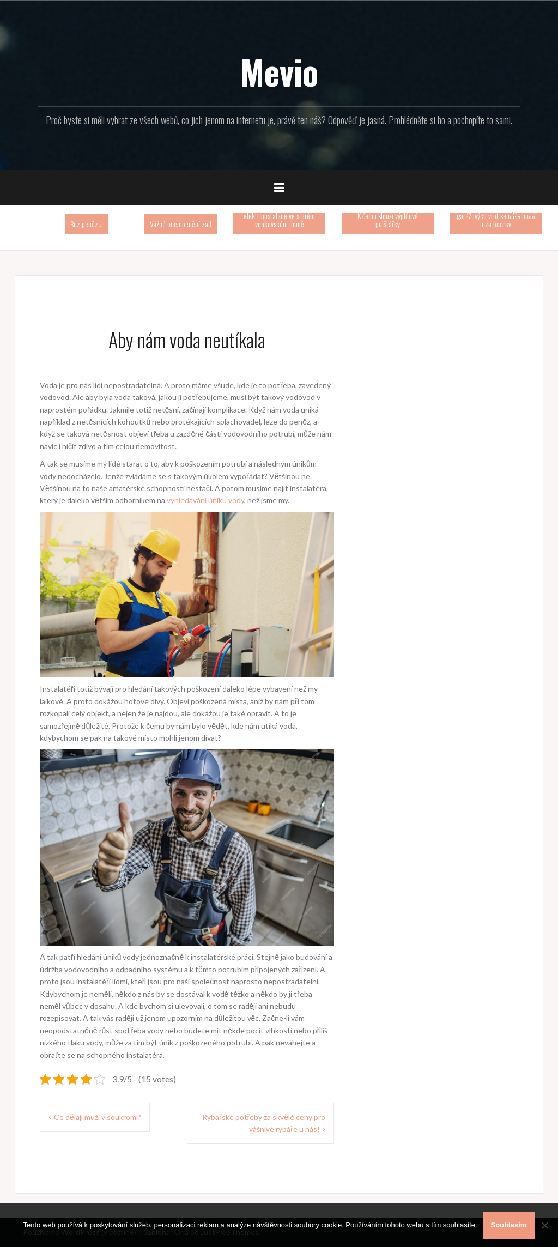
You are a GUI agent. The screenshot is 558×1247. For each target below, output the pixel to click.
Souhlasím (509, 1225)
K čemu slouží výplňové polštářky (387, 219)
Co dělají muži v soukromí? (97, 1117)
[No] (544, 1225)
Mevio (279, 71)
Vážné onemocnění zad (180, 223)
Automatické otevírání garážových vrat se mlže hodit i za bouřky (496, 215)
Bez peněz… (86, 223)
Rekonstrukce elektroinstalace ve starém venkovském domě (279, 215)
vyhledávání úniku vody (205, 500)
